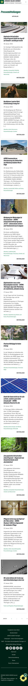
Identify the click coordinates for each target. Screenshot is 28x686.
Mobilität (17, 70)
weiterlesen (20, 78)
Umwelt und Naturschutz (9, 491)
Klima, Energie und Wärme (14, 426)
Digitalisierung (11, 314)
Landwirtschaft (11, 251)
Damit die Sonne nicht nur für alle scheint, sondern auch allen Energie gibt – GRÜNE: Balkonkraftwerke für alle (14, 400)
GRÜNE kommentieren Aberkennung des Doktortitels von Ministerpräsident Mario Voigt (13, 161)
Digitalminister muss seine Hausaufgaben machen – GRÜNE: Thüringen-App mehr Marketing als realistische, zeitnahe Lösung (14, 286)
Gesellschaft (11, 188)
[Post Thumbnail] (14, 27)
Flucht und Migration (9, 606)
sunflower (12, 678)
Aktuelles (15, 16)
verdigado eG (10, 680)
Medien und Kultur (19, 188)
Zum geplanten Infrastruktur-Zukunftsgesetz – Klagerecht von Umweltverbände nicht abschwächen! (14, 459)
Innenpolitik (11, 70)
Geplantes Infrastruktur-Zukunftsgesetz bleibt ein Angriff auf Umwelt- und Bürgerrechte (14, 38)
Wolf (5, 369)
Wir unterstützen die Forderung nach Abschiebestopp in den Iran (14, 579)
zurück (5, 618)
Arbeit (9, 129)
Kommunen (14, 129)
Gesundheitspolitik (16, 549)
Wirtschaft (15, 428)
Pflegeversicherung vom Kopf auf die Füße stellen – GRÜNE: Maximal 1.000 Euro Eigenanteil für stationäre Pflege (14, 522)
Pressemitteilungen (8, 72)
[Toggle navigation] (26, 2)
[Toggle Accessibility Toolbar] (25, 675)
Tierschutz (15, 253)
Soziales (15, 131)
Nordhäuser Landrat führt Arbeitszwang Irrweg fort (12, 103)
